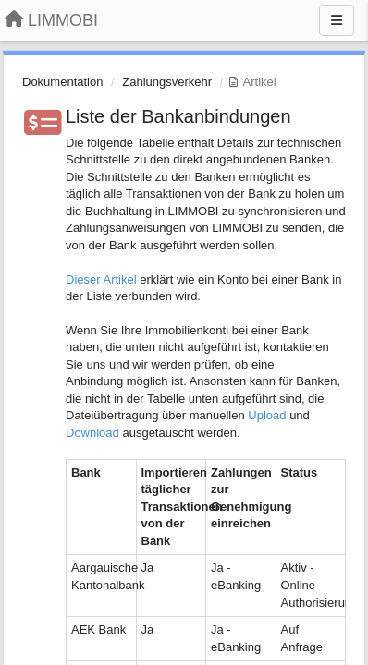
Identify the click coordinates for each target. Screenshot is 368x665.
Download (92, 433)
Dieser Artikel (101, 279)
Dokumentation (62, 82)
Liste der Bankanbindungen (178, 116)
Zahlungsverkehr (167, 82)
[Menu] (336, 20)
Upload (267, 415)
